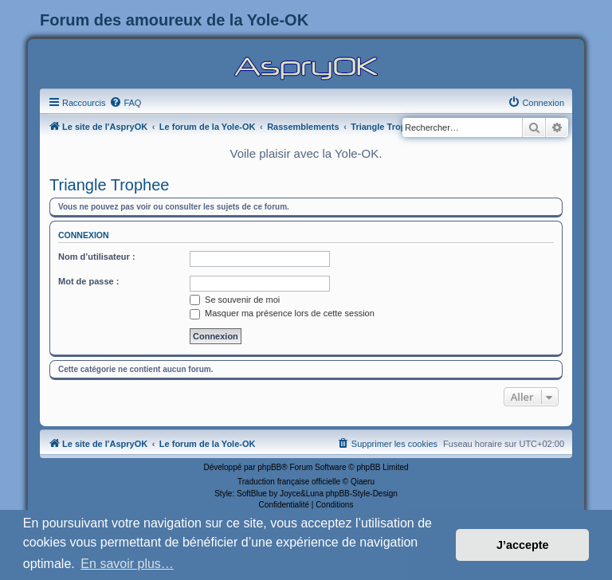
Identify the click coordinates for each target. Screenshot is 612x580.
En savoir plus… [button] (127, 563)
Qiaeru (363, 481)
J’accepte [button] (522, 545)
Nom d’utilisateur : (96, 256)
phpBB (269, 467)
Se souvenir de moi (235, 299)
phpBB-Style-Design (362, 493)
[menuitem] (125, 102)
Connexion (83, 235)
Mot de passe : (88, 281)
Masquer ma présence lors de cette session (282, 313)
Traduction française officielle (288, 481)
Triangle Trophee (109, 185)
